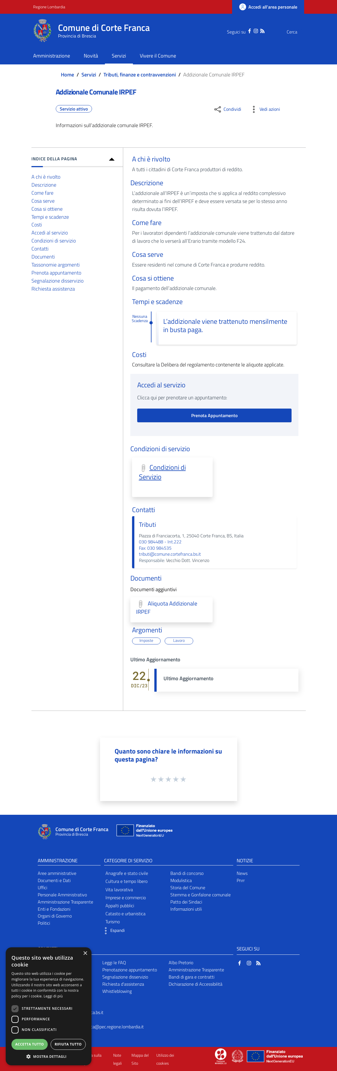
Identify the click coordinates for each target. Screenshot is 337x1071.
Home (67, 74)
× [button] (85, 953)
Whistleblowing (117, 991)
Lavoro (179, 641)
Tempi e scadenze (50, 217)
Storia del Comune (187, 887)
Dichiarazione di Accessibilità (195, 984)
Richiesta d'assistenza (123, 984)
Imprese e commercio (125, 897)
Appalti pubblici (119, 905)
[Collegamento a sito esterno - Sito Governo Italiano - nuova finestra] (238, 1056)
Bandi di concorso (187, 873)
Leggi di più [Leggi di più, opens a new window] (53, 996)
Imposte (146, 641)
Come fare (42, 193)
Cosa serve (43, 201)
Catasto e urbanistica (125, 913)
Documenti (43, 257)
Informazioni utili (186, 909)
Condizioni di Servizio (162, 472)
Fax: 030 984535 (155, 548)
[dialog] (48, 1006)
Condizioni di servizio (53, 240)
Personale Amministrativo (62, 894)
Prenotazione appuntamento (129, 969)
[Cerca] (297, 32)
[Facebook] (238, 30)
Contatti (40, 249)
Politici (44, 923)
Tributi (147, 524)
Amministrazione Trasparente (65, 901)
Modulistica (181, 880)
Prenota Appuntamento (214, 415)
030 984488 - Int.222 (160, 541)
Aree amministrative (57, 873)
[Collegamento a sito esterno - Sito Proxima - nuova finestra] (220, 1056)
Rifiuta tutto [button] (68, 1044)
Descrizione (43, 185)
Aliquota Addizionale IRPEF (166, 607)
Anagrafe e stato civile (126, 873)
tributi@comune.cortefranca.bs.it (170, 554)
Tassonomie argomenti (55, 265)
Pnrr (241, 880)
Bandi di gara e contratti (191, 976)
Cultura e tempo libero (126, 881)
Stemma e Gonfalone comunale (200, 894)
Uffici (42, 887)
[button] (113, 930)
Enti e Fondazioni (54, 909)
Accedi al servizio (49, 232)
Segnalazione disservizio (57, 281)
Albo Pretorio (181, 962)
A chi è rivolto (45, 177)
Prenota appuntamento (56, 273)
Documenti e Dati (54, 880)
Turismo (112, 921)
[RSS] (251, 30)
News (242, 873)
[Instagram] (244, 30)
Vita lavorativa (119, 889)
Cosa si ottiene (47, 209)
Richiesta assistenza (53, 289)
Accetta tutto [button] (29, 1044)
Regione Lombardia (49, 7)
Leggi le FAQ (114, 962)
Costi (36, 224)
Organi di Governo (55, 915)
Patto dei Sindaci (186, 901)
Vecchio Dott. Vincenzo (187, 560)
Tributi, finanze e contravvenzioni (139, 74)
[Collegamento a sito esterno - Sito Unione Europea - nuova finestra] (143, 832)
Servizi (88, 74)
